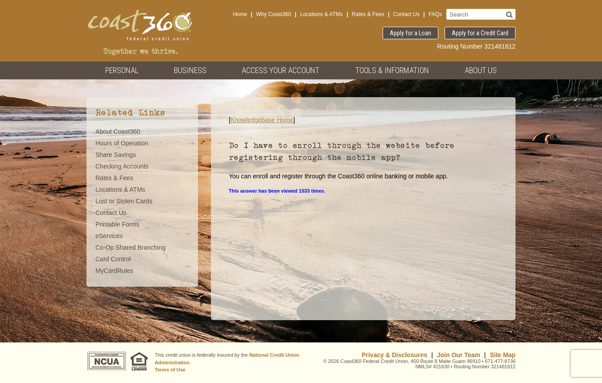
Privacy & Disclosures (394, 354)
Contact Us (406, 14)
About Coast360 (117, 131)
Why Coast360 (273, 14)
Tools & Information (392, 70)
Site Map (502, 354)
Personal (122, 70)
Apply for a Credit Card (480, 33)
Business (190, 70)
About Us (481, 70)
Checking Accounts (121, 166)
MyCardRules (114, 270)
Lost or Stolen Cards (124, 201)
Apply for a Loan (410, 33)
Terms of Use (170, 369)
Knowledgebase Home (262, 120)
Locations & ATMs (321, 14)
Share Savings (115, 154)
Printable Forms (117, 224)
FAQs (435, 14)
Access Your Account (280, 70)
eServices (109, 235)
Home (240, 14)
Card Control (113, 259)
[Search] (509, 14)
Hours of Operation (121, 143)
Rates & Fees (368, 14)
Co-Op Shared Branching (130, 247)
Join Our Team (458, 354)
